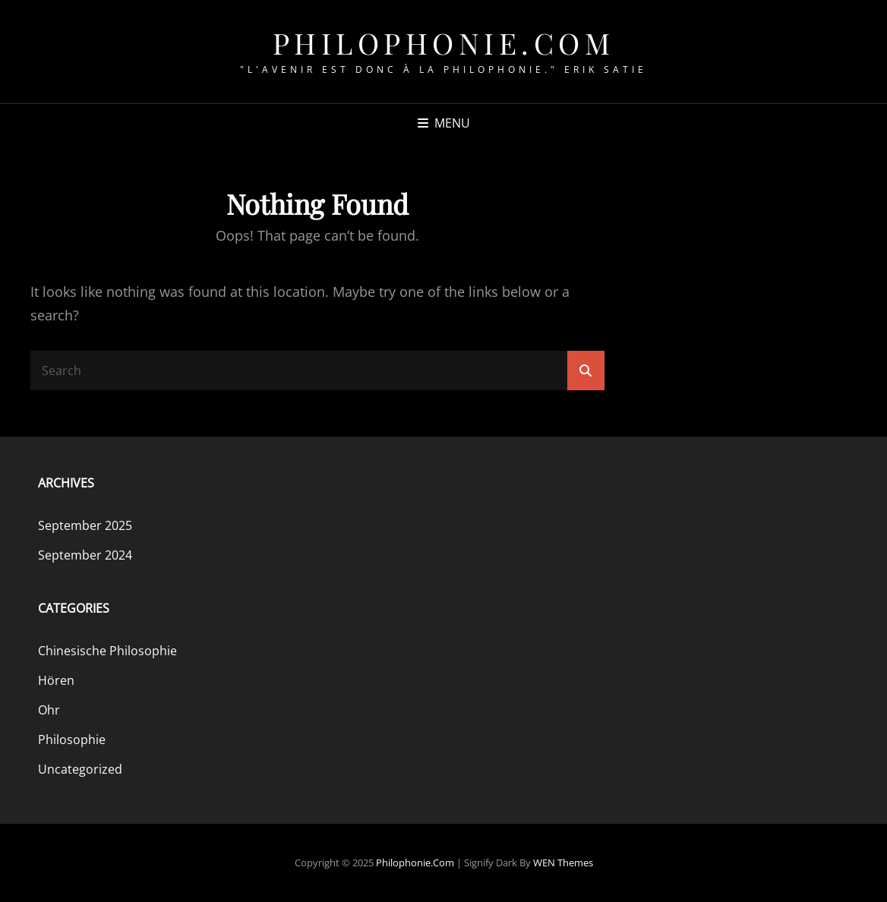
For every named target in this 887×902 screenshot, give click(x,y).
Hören (56, 680)
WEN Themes (563, 862)
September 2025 (85, 525)
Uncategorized (80, 769)
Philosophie (72, 739)
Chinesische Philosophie (107, 650)
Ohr (49, 710)
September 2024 (85, 555)
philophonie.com (444, 43)
